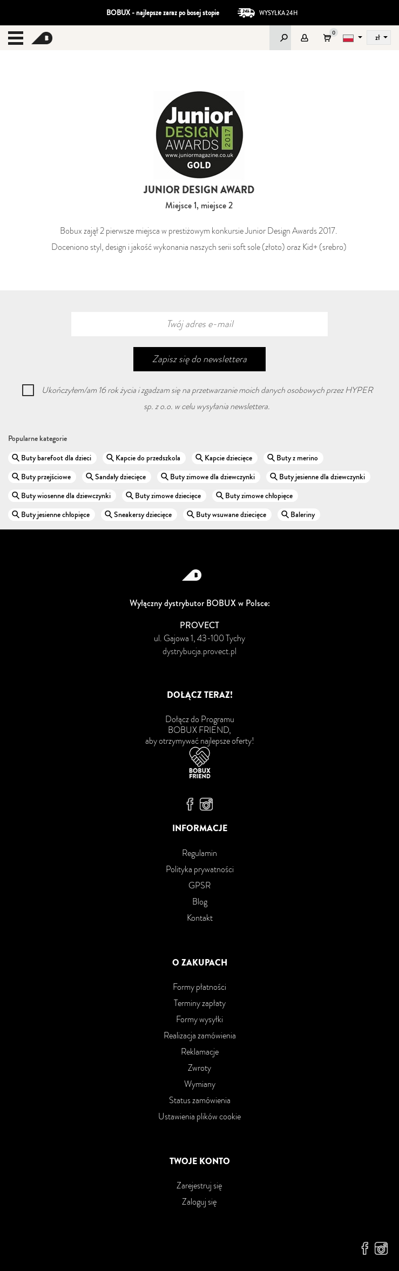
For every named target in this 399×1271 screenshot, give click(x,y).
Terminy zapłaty (200, 1003)
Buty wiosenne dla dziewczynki (66, 495)
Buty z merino (297, 457)
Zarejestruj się (199, 1185)
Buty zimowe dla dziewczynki (212, 476)
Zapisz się (199, 359)
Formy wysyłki (199, 1019)
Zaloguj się (199, 1201)
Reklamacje (200, 1051)
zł (378, 37)
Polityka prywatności (200, 869)
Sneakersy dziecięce (143, 514)
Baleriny (302, 514)
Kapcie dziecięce (228, 457)
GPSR (199, 885)
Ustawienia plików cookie (199, 1116)
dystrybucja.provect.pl (199, 651)
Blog (199, 901)
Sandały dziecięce (120, 476)
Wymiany (199, 1084)
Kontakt (200, 918)
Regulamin (199, 853)
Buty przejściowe (46, 476)
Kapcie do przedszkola (148, 457)
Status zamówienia (200, 1100)
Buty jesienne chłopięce (55, 514)
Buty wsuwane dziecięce (231, 514)
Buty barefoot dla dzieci (56, 457)
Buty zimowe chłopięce (259, 495)
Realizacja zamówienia (200, 1035)
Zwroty (199, 1068)
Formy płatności (199, 987)
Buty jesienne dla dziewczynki (322, 476)
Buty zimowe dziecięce (168, 495)
